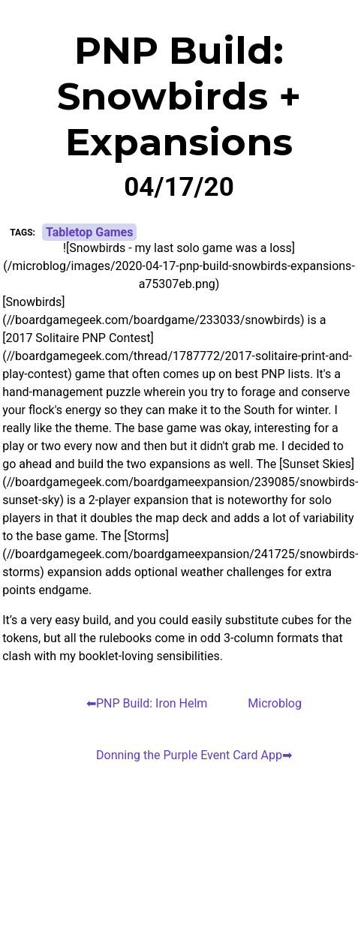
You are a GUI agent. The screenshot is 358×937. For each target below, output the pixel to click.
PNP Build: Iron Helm (151, 703)
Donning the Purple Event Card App (189, 755)
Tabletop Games (90, 232)
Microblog (275, 703)
